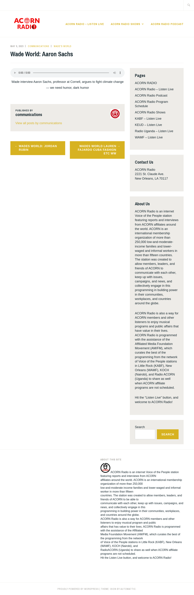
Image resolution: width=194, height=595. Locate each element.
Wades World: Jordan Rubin (38, 148)
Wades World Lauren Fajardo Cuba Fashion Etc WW (97, 150)
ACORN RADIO (146, 83)
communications (38, 46)
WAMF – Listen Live (149, 137)
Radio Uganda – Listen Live (154, 131)
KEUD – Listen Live (148, 125)
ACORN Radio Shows (125, 24)
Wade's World (62, 46)
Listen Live (116, 557)
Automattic (128, 588)
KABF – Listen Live (148, 118)
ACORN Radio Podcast (167, 24)
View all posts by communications (38, 123)
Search (140, 427)
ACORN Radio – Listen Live (85, 24)
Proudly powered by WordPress (78, 588)
